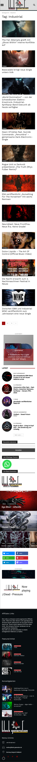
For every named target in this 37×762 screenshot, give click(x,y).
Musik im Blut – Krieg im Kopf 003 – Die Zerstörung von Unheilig (23, 427)
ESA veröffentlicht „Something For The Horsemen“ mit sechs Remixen (17, 196)
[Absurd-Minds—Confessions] (18, 574)
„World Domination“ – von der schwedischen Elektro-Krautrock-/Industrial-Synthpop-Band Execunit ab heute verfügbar (17, 102)
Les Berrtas (18, 671)
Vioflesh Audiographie (20, 412)
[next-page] (15, 323)
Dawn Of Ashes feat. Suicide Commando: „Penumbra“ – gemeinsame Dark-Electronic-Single (17, 136)
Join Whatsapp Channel (10, 457)
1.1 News (4, 36)
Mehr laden (18, 435)
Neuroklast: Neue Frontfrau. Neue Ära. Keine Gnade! (16, 225)
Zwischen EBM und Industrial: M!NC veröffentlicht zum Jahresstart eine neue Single (17, 311)
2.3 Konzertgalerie (18, 694)
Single (15, 415)
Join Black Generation (10, 471)
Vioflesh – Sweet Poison (21, 414)
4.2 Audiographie (11, 504)
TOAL (15, 647)
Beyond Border (19, 663)
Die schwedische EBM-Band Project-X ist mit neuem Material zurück (23, 377)
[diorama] (18, 350)
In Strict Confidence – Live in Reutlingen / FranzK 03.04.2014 (24, 697)
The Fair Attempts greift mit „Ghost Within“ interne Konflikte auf (18, 42)
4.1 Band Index (17, 645)
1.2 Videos (5, 248)
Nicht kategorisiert (19, 373)
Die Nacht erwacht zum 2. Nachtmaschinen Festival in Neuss (16, 281)
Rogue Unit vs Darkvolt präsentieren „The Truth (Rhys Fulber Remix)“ (17, 167)
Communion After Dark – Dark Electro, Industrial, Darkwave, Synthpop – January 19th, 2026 (23, 390)
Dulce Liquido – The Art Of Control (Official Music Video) (16, 252)
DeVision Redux (19, 655)
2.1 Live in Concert (7, 275)
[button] (8, 553)
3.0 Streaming (17, 385)
